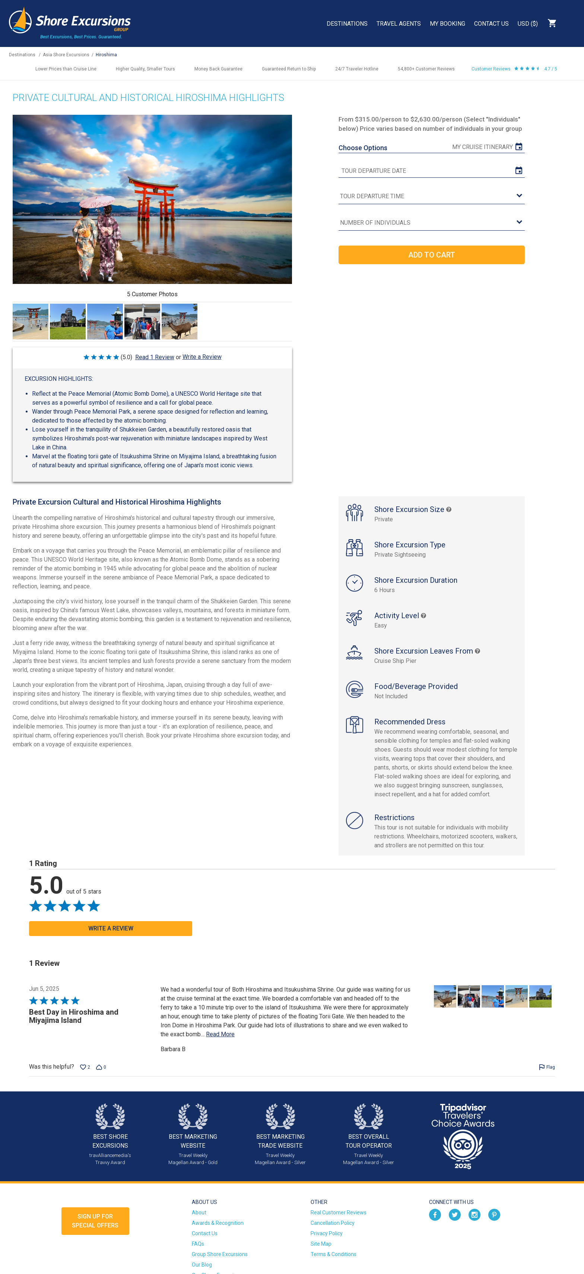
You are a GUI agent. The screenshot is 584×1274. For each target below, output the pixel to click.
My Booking (447, 23)
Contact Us (491, 23)
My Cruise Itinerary (482, 147)
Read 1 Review (154, 357)
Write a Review (202, 356)
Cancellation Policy (333, 1223)
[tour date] (432, 171)
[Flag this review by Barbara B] (547, 1067)
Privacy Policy (327, 1233)
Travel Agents (399, 23)
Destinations (347, 23)
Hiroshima (106, 54)
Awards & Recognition (218, 1223)
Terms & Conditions (333, 1254)
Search (571, 23)
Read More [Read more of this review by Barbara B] (220, 1034)
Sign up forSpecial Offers (95, 1221)
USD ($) (528, 23)
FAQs (198, 1244)
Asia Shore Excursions (66, 54)
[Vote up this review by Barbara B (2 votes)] (85, 1067)
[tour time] (432, 196)
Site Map (321, 1244)
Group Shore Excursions (220, 1254)
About (199, 1212)
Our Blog (202, 1265)
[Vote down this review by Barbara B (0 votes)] (101, 1067)
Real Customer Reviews (338, 1212)
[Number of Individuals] (432, 223)
